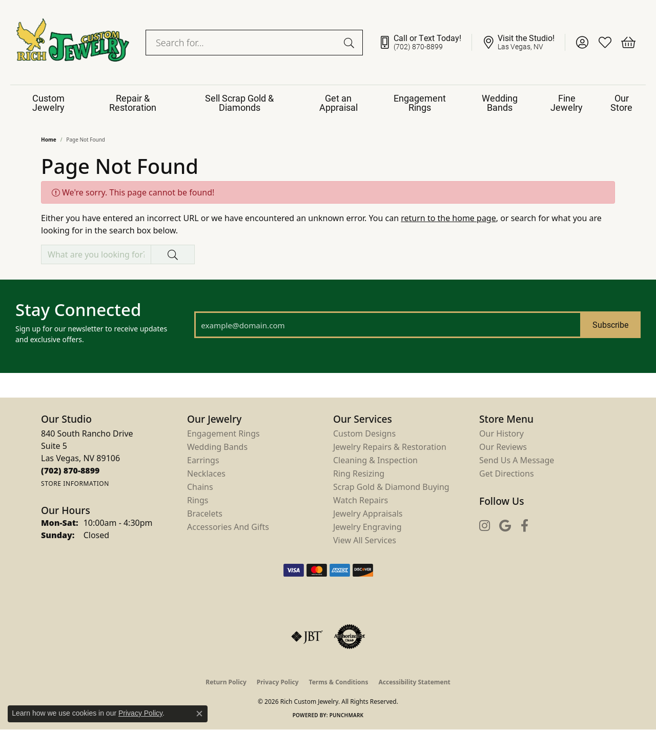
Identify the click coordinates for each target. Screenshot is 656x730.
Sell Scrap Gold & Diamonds (239, 102)
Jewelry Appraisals (367, 513)
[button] (582, 42)
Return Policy (226, 682)
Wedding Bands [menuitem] (217, 446)
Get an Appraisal (338, 102)
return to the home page (448, 218)
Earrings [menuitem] (203, 460)
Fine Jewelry (566, 102)
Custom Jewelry (48, 102)
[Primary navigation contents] (328, 103)
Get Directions (506, 473)
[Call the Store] (70, 470)
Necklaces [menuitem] (206, 473)
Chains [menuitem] (200, 486)
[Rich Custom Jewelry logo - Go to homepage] (72, 42)
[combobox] (242, 42)
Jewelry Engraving (367, 526)
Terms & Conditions (338, 682)
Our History (501, 433)
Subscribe (610, 324)
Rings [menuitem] (197, 500)
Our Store (621, 102)
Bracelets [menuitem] (204, 513)
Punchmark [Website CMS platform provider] (347, 715)
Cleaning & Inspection (375, 460)
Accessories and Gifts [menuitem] (228, 526)
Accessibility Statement (414, 682)
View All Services (364, 540)
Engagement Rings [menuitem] (223, 433)
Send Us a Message (516, 460)
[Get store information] (75, 483)
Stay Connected (78, 310)
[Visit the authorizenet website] (349, 636)
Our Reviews (503, 446)
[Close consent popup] (199, 714)
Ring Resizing (358, 473)
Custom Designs (364, 433)
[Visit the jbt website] (307, 636)
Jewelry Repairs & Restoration (389, 446)
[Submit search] (350, 42)
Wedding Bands (500, 102)
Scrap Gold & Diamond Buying (391, 486)
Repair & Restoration (132, 102)
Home (48, 139)
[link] (425, 42)
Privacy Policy (278, 682)
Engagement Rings (420, 102)
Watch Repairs (360, 500)
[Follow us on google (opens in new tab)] (505, 525)
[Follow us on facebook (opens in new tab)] (524, 525)
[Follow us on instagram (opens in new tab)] (484, 525)
